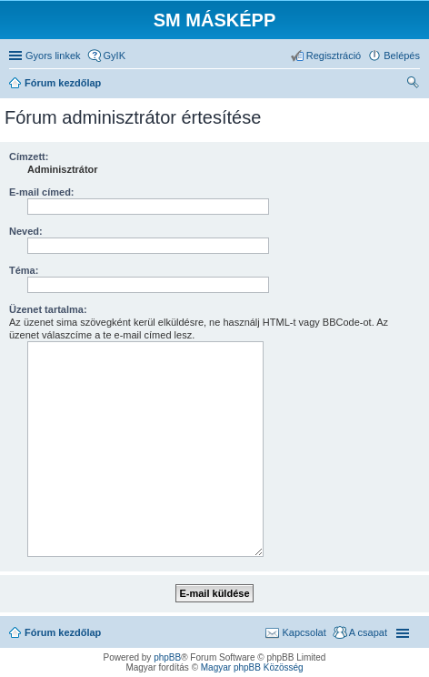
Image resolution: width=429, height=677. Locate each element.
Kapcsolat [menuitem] (303, 632)
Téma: (23, 270)
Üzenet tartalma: (48, 309)
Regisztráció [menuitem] (334, 55)
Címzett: (28, 156)
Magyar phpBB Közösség (252, 667)
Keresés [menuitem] (412, 84)
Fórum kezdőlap (63, 632)
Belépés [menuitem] (402, 55)
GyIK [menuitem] (114, 55)
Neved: (26, 231)
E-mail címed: (42, 192)
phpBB (167, 657)
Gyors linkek (53, 55)
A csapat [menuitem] (368, 632)
